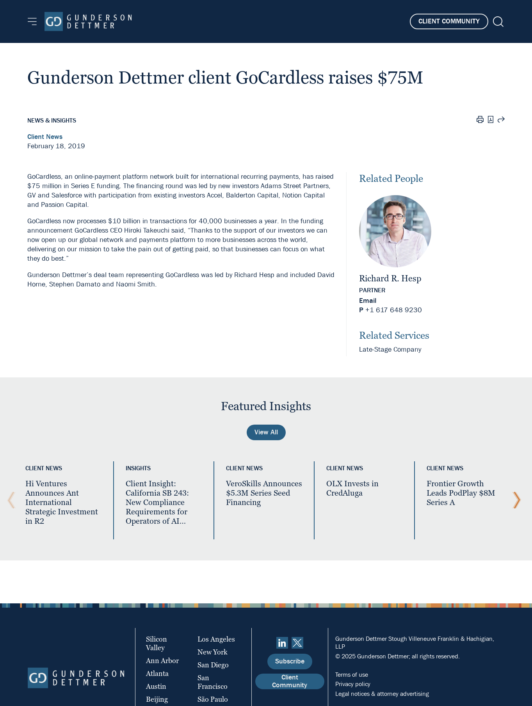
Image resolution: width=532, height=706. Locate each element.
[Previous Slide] (9, 500)
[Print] (480, 120)
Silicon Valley (156, 643)
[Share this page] (501, 120)
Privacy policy (352, 684)
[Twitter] (297, 643)
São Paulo (212, 699)
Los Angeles (216, 639)
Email (367, 300)
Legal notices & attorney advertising (382, 694)
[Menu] (32, 21)
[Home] (88, 21)
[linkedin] (282, 643)
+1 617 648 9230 (393, 310)
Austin (156, 686)
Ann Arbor (162, 660)
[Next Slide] (515, 500)
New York (212, 652)
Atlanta (157, 673)
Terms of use (351, 674)
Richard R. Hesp (390, 278)
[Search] (497, 22)
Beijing (157, 699)
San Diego (213, 665)
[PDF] (490, 120)
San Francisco (212, 682)
